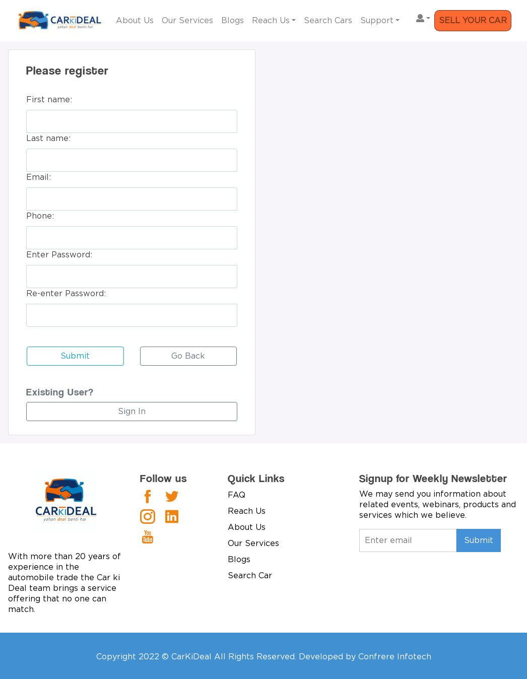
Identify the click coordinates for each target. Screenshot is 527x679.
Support (376, 21)
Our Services (187, 21)
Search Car (250, 576)
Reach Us (271, 21)
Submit (75, 356)
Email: (38, 177)
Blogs (232, 21)
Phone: (40, 216)
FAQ (236, 495)
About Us (135, 21)
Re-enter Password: (66, 294)
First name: (49, 100)
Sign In (132, 412)
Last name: (48, 138)
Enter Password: (59, 255)
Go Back (188, 356)
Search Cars (328, 21)
